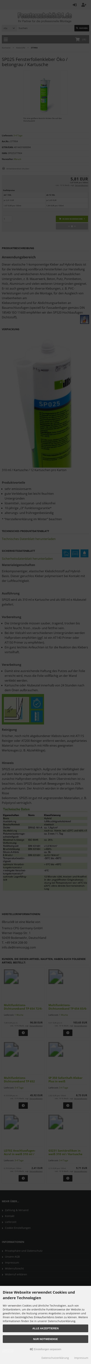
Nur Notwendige (45, 1339)
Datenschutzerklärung (55, 1358)
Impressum (81, 1358)
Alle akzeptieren (45, 1328)
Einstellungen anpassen (45, 1349)
